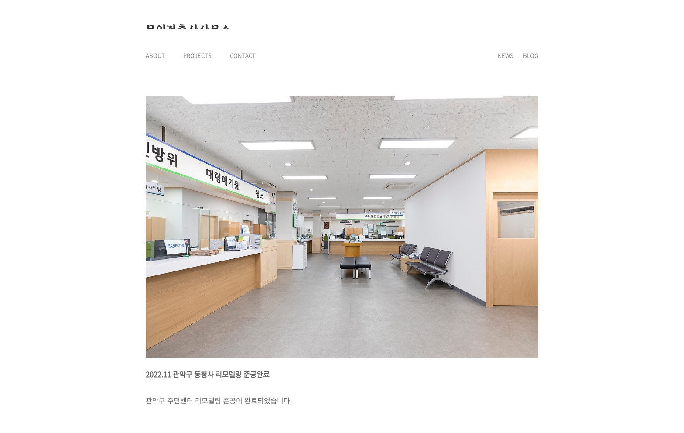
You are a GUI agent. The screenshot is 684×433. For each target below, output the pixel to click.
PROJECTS (197, 55)
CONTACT (243, 55)
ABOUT (155, 55)
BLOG (530, 55)
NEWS (505, 55)
